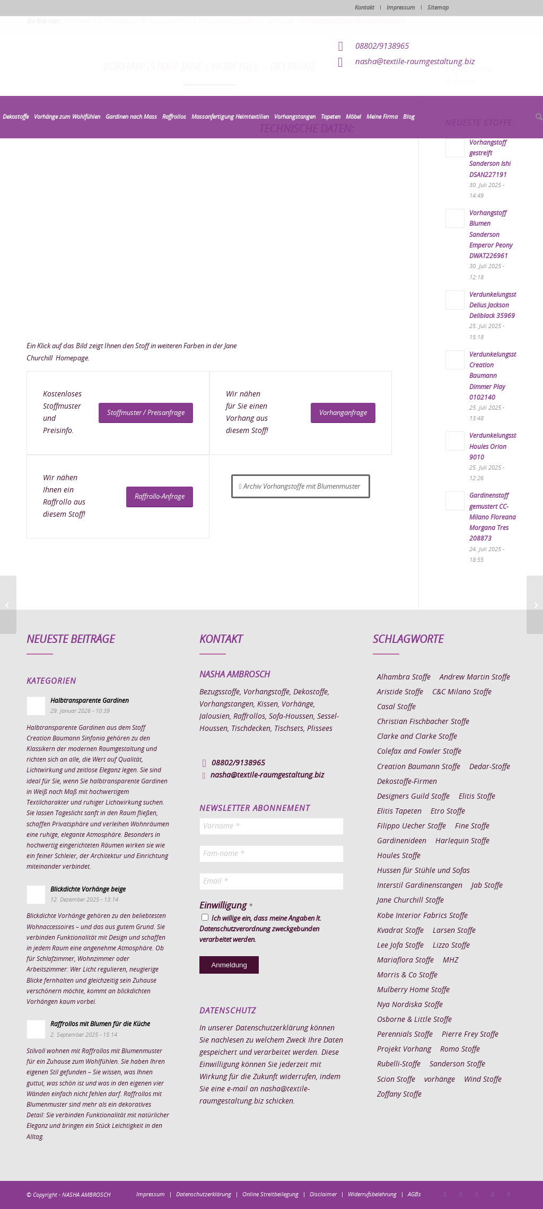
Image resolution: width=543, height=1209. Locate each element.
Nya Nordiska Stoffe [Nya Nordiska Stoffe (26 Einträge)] (410, 1005)
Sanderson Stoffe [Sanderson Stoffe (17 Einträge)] (457, 1064)
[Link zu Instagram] (461, 1194)
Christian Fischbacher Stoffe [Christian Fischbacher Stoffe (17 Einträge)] (423, 722)
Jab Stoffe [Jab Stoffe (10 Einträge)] (487, 885)
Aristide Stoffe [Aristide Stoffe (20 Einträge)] (400, 692)
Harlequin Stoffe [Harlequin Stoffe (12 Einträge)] (462, 841)
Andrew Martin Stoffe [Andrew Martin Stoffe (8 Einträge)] (475, 677)
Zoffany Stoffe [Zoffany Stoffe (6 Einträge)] (399, 1094)
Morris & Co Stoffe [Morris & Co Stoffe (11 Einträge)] (407, 975)
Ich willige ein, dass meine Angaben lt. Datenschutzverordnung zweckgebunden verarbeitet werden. (260, 928)
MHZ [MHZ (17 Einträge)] (450, 960)
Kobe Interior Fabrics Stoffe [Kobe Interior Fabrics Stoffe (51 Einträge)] (422, 916)
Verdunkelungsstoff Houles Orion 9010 (496, 446)
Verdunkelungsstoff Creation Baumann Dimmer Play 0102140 (496, 376)
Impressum (401, 8)
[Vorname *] (271, 826)
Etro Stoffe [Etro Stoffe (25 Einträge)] (448, 811)
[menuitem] (15, 117)
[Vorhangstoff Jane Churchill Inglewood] (535, 605)
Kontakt (364, 8)
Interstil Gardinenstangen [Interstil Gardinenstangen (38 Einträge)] (419, 885)
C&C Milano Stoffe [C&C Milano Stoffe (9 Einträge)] (462, 692)
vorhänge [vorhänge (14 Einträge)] (439, 1079)
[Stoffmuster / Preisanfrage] (146, 413)
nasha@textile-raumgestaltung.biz (415, 62)
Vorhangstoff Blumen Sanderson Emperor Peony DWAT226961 (491, 234)
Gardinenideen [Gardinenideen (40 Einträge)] (401, 841)
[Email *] (271, 881)
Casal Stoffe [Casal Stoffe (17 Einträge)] (396, 707)
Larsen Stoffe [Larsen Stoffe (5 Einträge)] (454, 930)
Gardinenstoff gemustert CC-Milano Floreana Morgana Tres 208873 (492, 517)
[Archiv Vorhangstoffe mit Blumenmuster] (301, 486)
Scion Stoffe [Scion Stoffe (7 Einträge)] (396, 1079)
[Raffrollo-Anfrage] (159, 497)
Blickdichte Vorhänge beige (88, 889)
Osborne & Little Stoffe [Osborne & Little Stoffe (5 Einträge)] (414, 1019)
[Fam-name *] (271, 853)
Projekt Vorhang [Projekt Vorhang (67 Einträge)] (404, 1049)
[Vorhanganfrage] (343, 413)
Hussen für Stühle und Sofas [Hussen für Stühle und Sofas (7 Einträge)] (423, 871)
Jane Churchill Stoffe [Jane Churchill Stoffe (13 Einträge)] (410, 900)
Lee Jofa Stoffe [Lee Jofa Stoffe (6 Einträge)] (400, 945)
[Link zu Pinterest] (477, 1194)
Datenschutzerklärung (271, 1028)
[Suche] (537, 117)
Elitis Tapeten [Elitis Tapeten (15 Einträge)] (399, 811)
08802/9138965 (382, 46)
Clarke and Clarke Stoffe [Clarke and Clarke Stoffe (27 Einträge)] (417, 736)
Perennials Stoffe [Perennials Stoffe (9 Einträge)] (405, 1034)
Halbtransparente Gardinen (89, 701)
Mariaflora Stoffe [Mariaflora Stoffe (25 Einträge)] (405, 960)
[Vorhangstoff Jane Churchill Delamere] (8, 605)
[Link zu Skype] (493, 1194)
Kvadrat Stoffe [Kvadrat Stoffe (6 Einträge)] (400, 930)
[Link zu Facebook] (445, 1194)
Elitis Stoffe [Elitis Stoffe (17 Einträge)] (477, 796)
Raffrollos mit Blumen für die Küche (100, 1024)
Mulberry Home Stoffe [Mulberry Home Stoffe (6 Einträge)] (413, 990)
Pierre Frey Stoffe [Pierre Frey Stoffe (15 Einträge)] (470, 1034)
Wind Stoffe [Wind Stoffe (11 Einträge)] (483, 1079)
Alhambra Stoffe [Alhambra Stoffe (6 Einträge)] (404, 677)
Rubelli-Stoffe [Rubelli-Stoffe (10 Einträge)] (399, 1064)
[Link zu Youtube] (508, 1194)
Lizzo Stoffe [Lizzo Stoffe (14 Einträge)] (451, 945)
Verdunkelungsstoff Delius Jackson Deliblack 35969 (496, 305)
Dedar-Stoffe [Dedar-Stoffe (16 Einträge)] (489, 767)
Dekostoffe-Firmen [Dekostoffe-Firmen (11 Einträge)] (407, 782)
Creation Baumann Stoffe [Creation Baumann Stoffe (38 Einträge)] (418, 767)
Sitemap (438, 8)
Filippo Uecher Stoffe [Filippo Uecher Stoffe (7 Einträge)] (411, 826)
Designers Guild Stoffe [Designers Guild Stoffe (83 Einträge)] (413, 796)
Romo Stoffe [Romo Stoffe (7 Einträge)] (460, 1049)
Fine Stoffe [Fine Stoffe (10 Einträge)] (472, 826)
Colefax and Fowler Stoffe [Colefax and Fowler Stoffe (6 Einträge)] (419, 751)
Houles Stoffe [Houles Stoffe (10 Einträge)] (399, 856)
